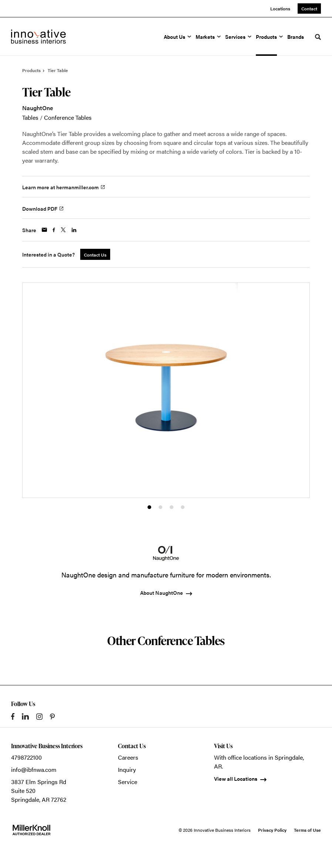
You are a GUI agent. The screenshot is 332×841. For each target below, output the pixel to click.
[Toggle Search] (318, 37)
